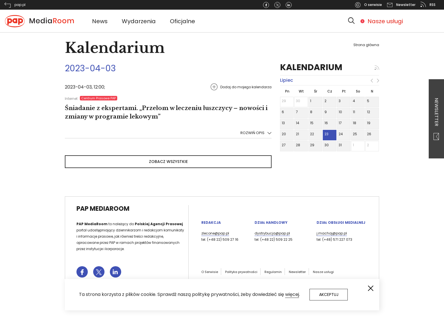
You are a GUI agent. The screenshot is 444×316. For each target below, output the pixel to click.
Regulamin (273, 272)
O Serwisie (209, 272)
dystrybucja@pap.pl (272, 233)
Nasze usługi (385, 21)
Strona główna (366, 44)
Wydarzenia (139, 21)
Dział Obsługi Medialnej (341, 222)
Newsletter (436, 119)
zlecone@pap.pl (215, 233)
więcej (292, 294)
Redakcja (211, 222)
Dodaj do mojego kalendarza (246, 87)
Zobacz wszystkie (168, 161)
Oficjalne (182, 21)
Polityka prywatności (241, 272)
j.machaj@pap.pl (332, 233)
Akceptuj (328, 294)
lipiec (286, 80)
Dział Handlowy (271, 222)
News (100, 21)
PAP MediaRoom (102, 208)
